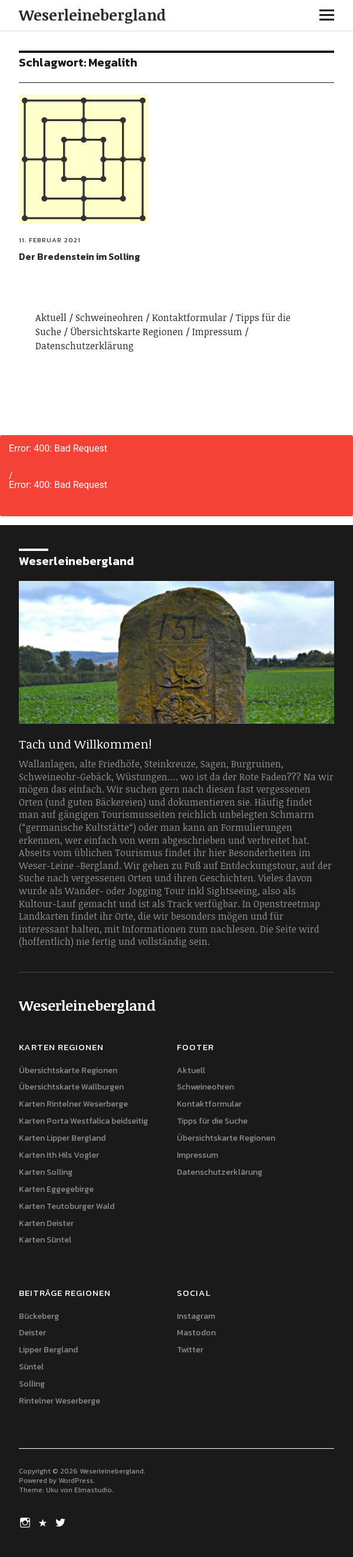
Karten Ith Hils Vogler (59, 1155)
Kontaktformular (189, 317)
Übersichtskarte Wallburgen (71, 1087)
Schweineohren (109, 317)
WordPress (75, 1480)
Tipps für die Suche (212, 1121)
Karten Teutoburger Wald (66, 1206)
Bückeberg (39, 1316)
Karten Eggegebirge (56, 1189)
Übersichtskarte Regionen (126, 331)
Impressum (217, 331)
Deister (32, 1333)
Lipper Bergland (48, 1350)
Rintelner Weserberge (59, 1401)
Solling (32, 1384)
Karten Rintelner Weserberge (73, 1104)
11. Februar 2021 (50, 240)
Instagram (196, 1316)
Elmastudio (93, 1490)
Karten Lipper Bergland (62, 1138)
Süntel (31, 1367)
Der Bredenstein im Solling (79, 256)
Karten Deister (46, 1223)
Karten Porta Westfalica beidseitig (83, 1121)
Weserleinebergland (92, 15)
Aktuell (51, 317)
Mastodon (196, 1333)
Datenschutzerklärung (84, 345)
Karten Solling (45, 1172)
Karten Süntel (45, 1240)
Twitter (190, 1350)
